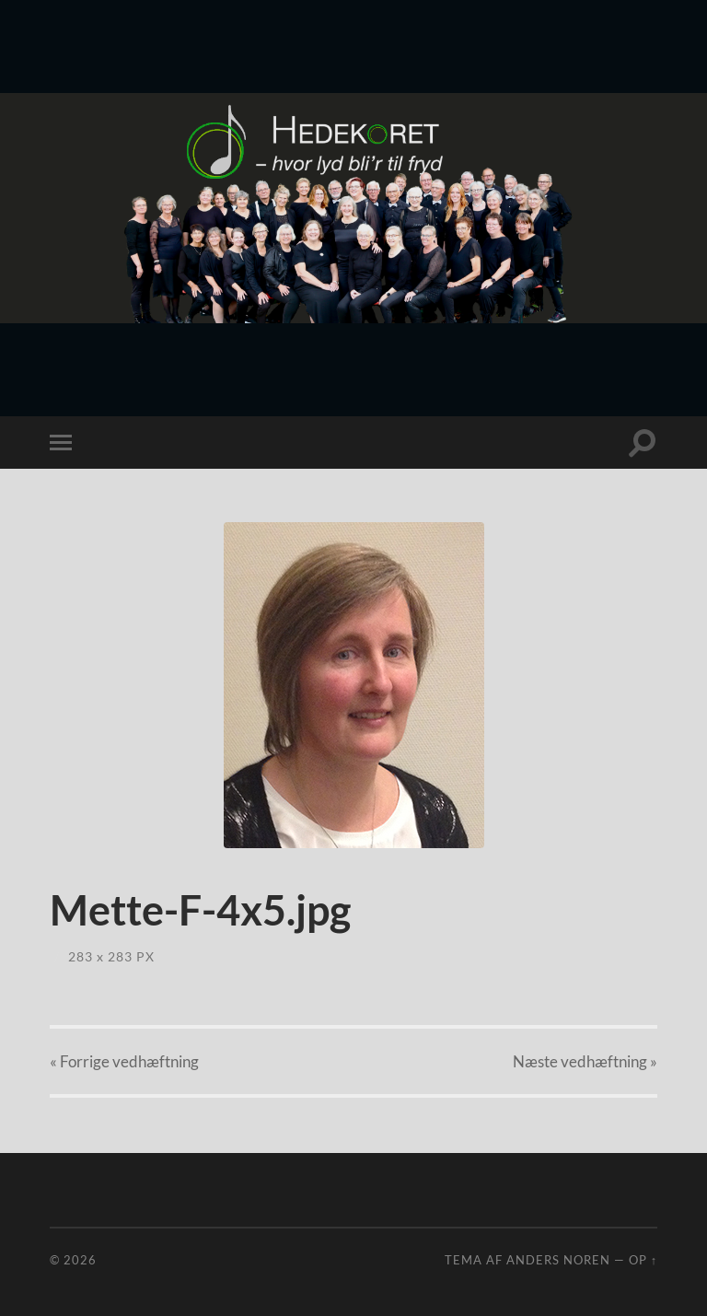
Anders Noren (558, 1259)
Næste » (585, 1061)
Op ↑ (643, 1259)
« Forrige (124, 1061)
